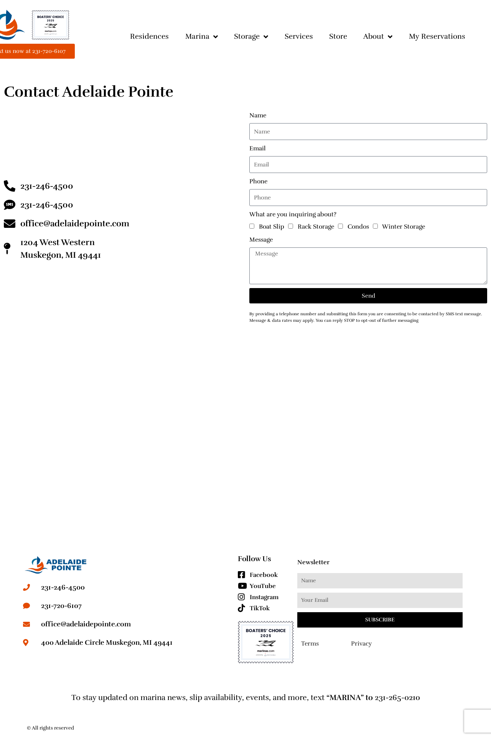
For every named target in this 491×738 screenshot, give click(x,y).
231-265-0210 (397, 697)
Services (299, 36)
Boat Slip (271, 227)
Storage (251, 36)
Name (257, 115)
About (377, 36)
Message (261, 240)
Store (338, 36)
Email (257, 148)
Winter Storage (403, 227)
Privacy (361, 643)
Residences (149, 36)
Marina (201, 36)
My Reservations (437, 36)
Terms (310, 643)
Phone (258, 181)
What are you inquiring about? (292, 214)
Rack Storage (316, 227)
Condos (358, 227)
